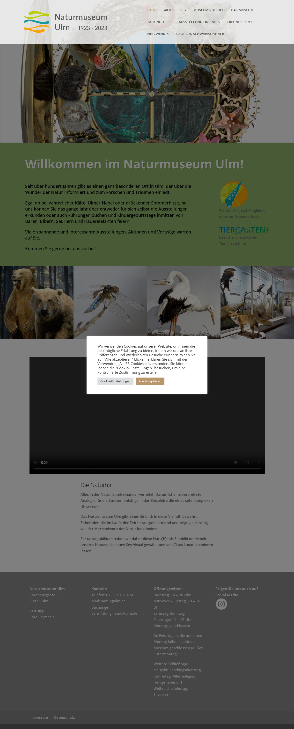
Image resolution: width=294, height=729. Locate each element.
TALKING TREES (159, 22)
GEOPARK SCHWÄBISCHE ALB (200, 34)
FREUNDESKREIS (240, 22)
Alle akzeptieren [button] (150, 381)
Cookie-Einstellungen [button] (115, 381)
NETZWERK (156, 34)
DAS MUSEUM (242, 10)
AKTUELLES (173, 10)
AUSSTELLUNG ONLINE (197, 22)
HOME (152, 10)
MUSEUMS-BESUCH (209, 10)
